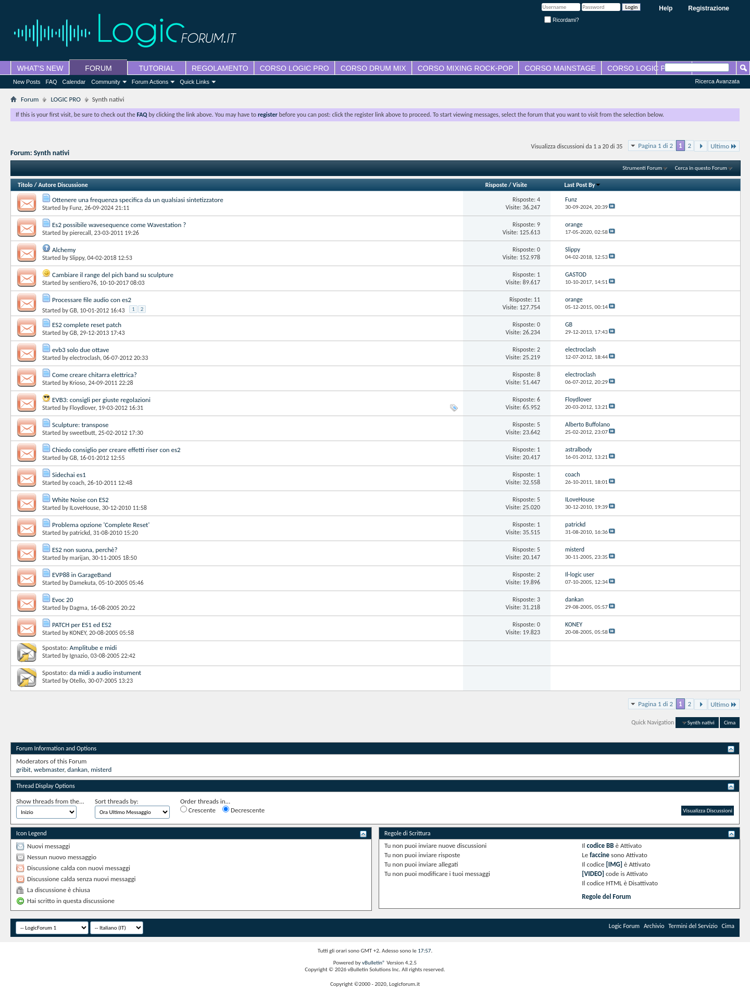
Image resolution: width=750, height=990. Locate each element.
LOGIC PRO (65, 99)
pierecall (80, 232)
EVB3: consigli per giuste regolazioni (101, 400)
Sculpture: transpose (80, 425)
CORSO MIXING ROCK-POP (466, 68)
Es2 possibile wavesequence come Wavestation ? (119, 225)
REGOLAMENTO (220, 68)
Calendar (74, 82)
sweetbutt (82, 432)
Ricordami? (561, 20)
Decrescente (243, 810)
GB (73, 310)
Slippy (77, 257)
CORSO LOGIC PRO (294, 68)
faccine (599, 855)
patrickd (80, 532)
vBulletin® (373, 962)
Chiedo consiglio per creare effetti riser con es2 (116, 450)
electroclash (85, 357)
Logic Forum (624, 926)
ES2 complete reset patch (86, 325)
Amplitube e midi (93, 647)
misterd (101, 769)
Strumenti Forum (642, 168)
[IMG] (614, 864)
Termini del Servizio (693, 926)
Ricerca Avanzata (717, 81)
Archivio (654, 926)
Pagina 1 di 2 (655, 145)
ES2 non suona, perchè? (85, 550)
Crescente (198, 810)
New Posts (27, 82)
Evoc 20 (62, 600)
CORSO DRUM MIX (373, 68)
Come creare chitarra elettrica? (94, 375)
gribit (23, 769)
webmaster (49, 769)
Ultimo (723, 146)
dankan (77, 769)
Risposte (496, 185)
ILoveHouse (84, 507)
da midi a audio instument (105, 672)
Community (105, 82)
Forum (30, 99)
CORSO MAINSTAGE (560, 68)
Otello (77, 680)
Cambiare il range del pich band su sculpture (112, 275)
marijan (79, 557)
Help (665, 8)
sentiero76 (83, 282)
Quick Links (194, 82)
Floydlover (83, 407)
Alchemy (64, 250)
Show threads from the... (50, 801)
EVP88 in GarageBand (81, 575)
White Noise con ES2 (80, 500)
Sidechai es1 (69, 475)
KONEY (78, 632)
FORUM (98, 68)
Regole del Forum (606, 896)
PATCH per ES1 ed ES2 (81, 625)
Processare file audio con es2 (91, 300)
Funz (76, 207)
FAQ (51, 82)
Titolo (25, 185)
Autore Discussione (63, 185)
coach (77, 482)
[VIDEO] (593, 874)
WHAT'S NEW (40, 68)
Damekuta (83, 582)
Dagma (79, 607)
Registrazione (708, 8)
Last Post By (582, 185)
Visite (519, 185)
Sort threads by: (117, 801)
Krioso (77, 382)
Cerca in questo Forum (701, 168)
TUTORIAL (157, 68)
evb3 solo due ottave (80, 350)
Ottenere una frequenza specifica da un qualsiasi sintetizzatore (137, 200)
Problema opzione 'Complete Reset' (100, 525)
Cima (729, 722)
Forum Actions (150, 82)
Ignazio (79, 655)
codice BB (600, 845)
